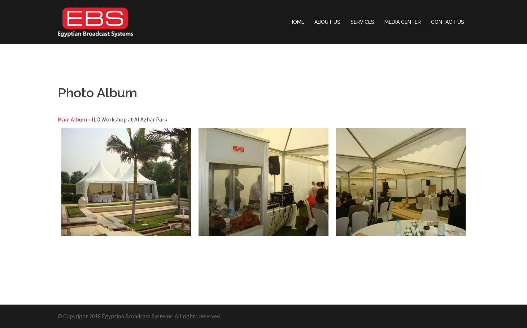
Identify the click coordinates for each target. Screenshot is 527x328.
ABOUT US (327, 22)
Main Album (72, 119)
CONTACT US (447, 22)
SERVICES (362, 22)
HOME (296, 22)
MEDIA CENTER (402, 22)
